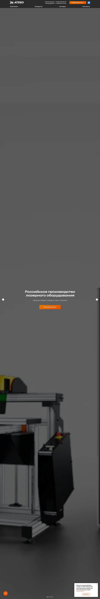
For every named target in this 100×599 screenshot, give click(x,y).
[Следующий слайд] (97, 299)
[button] (78, 2)
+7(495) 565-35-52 (60, 1)
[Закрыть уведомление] (97, 584)
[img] (17, 2)
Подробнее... (80, 591)
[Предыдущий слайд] (3, 299)
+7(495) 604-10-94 (60, 3)
